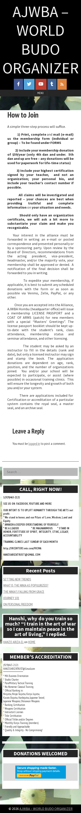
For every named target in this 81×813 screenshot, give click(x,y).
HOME (31, 642)
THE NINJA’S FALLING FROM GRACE (23, 591)
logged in (34, 443)
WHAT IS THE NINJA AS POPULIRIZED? (25, 585)
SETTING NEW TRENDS (17, 579)
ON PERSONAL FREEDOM (18, 604)
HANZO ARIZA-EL (13, 642)
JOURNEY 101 (11, 598)
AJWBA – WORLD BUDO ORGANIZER (40, 40)
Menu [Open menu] (40, 93)
